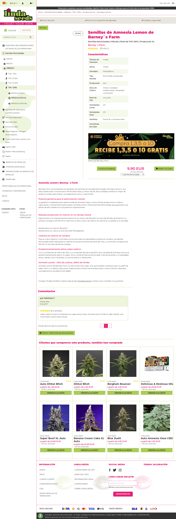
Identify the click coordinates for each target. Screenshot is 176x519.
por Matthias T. (47, 298)
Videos (5, 201)
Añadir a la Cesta (164, 169)
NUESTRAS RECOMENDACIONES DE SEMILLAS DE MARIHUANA (18, 47)
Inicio (40, 12)
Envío (42, 470)
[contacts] (31, 3)
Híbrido (67, 12)
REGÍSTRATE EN (123, 494)
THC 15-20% (11, 83)
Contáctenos (81, 484)
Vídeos (5, 212)
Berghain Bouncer (119, 383)
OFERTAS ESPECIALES (13, 167)
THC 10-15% (11, 78)
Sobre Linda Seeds (83, 488)
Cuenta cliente (47, 479)
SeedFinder (8, 179)
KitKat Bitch (81, 383)
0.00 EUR (10, 30)
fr (168, 3)
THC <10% (10, 74)
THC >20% (76, 12)
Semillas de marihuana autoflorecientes (13, 111)
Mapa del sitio (81, 474)
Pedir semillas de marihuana (48, 494)
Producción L (16, 93)
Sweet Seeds (145, 381)
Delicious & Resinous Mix (157, 383)
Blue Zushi (114, 438)
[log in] (22, 3)
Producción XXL (17, 103)
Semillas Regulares (12, 117)
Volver (43, 28)
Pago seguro (46, 509)
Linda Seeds (44, 381)
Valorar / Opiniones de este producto (56, 333)
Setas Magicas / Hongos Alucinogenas (14, 133)
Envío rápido (115, 509)
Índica (8, 63)
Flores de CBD (10, 127)
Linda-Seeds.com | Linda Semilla (135, 515)
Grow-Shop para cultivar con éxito (16, 140)
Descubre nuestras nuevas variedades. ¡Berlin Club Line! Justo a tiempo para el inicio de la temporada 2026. (106, 8)
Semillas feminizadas (53, 12)
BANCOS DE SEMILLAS (14, 162)
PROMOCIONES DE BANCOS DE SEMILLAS (18, 173)
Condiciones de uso (84, 470)
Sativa (7, 59)
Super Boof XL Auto (53, 438)
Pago (42, 474)
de (161, 3)
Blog (4, 196)
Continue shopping (106, 169)
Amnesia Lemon (104, 12)
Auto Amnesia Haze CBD (157, 438)
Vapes (6, 156)
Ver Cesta (26, 30)
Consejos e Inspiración (13, 191)
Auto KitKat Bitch (51, 383)
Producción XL (89, 12)
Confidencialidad (49, 484)
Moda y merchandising (13, 151)
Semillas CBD (9, 122)
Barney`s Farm (96, 45)
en (164, 3)
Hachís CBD (9, 147)
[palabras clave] (16, 37)
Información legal (83, 479)
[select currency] (13, 3)
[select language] (4, 3)
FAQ (41, 488)
